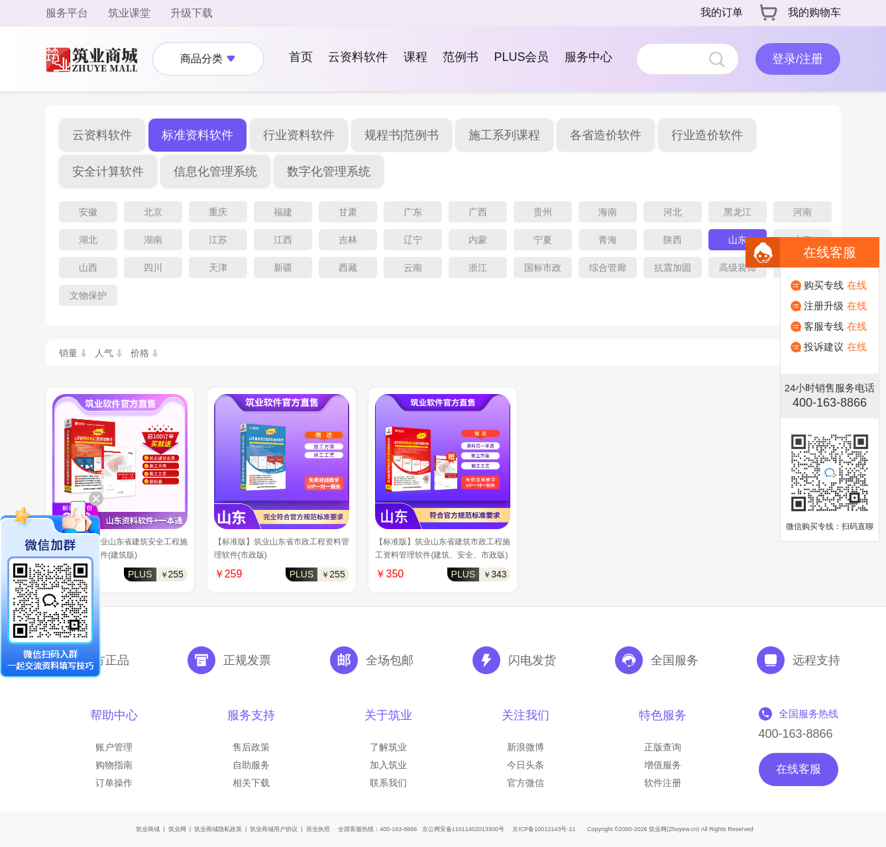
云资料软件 (358, 57)
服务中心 (588, 57)
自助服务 (251, 765)
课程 (415, 57)
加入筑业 (388, 765)
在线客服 (798, 769)
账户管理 (114, 747)
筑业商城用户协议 (274, 829)
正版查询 (662, 747)
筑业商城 (148, 829)
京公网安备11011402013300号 (463, 829)
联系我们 (388, 782)
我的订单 (721, 12)
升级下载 (191, 13)
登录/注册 (797, 59)
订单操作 (114, 782)
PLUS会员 (521, 57)
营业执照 (318, 829)
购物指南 (114, 765)
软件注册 (662, 782)
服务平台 (67, 13)
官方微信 (525, 782)
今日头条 (525, 765)
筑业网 (177, 829)
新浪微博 (525, 747)
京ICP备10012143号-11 (543, 829)
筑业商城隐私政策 (218, 829)
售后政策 (251, 747)
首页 (301, 57)
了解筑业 (388, 747)
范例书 (460, 57)
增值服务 (662, 765)
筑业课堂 (129, 13)
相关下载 (251, 782)
